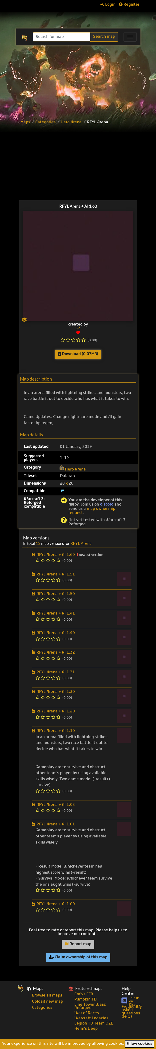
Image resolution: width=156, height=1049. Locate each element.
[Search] (62, 36)
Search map (104, 36)
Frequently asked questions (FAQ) (132, 1012)
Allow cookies (139, 1043)
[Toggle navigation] (130, 37)
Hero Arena (71, 122)
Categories (45, 122)
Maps (25, 122)
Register (129, 4)
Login (108, 4)
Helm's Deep (86, 1028)
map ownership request (91, 510)
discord (106, 504)
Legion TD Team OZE (93, 1023)
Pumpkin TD (85, 999)
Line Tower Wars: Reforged (90, 1006)
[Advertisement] (85, 163)
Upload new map (47, 1001)
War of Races (86, 1013)
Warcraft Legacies (91, 1018)
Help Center (128, 991)
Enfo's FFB (83, 994)
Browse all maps (47, 995)
